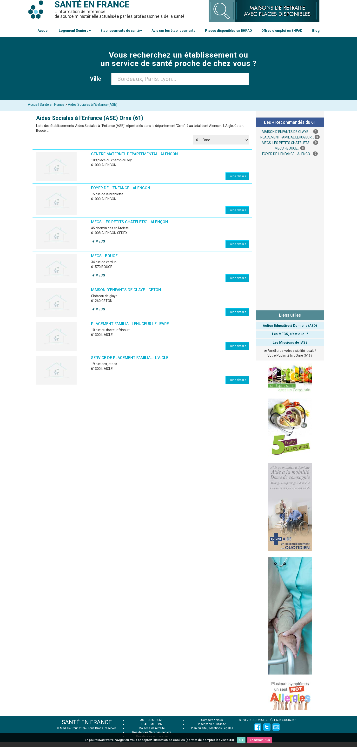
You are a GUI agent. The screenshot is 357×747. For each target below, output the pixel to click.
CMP (160, 720)
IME (152, 724)
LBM (160, 724)
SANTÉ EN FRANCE (87, 722)
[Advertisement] (290, 232)
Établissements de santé (121, 31)
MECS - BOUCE (104, 256)
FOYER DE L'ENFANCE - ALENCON (120, 188)
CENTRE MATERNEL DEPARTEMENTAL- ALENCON (134, 154)
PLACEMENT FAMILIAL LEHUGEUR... (287, 137)
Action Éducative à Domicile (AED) (290, 326)
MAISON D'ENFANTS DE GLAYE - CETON (126, 290)
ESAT (144, 724)
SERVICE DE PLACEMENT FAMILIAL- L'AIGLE (129, 357)
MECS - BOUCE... (287, 148)
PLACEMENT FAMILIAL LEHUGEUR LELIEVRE (130, 323)
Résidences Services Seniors (152, 732)
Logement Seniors (75, 31)
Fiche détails (237, 176)
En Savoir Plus (260, 740)
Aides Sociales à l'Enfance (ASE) (92, 104)
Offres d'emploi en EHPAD (282, 31)
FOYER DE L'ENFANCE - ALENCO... (287, 154)
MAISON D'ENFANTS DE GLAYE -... (287, 132)
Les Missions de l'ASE (290, 342)
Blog (316, 31)
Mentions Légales (221, 728)
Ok (241, 740)
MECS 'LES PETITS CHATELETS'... (287, 143)
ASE (142, 720)
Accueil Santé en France (46, 104)
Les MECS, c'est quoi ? (290, 334)
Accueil (43, 31)
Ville (97, 78)
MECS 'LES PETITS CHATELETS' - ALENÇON (129, 222)
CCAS (151, 720)
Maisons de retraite (152, 728)
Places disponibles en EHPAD (228, 31)
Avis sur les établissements (173, 31)
